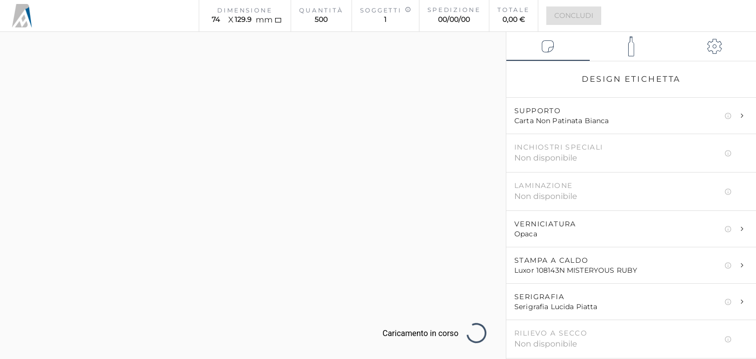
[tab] (548, 46)
